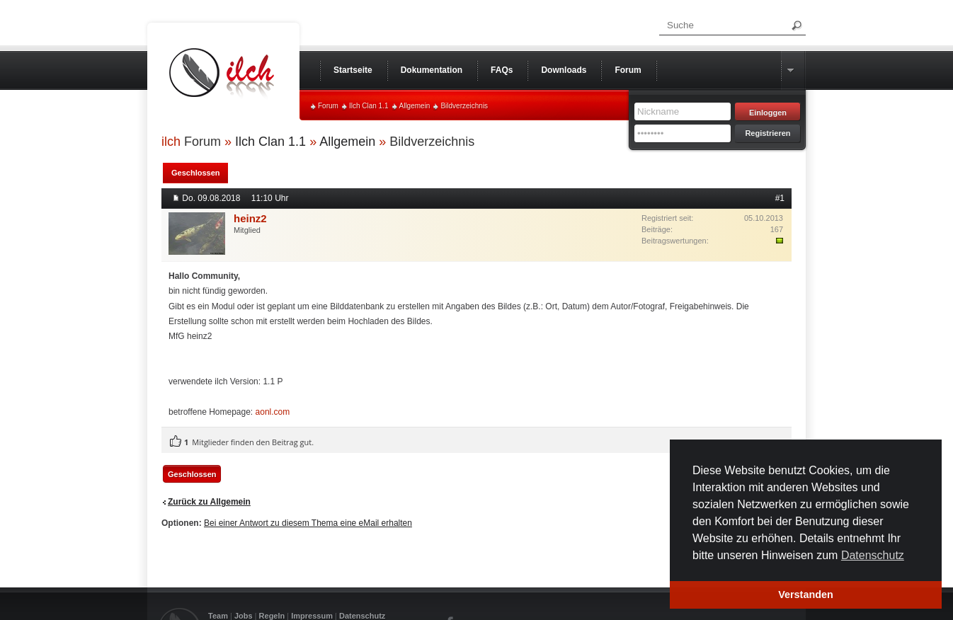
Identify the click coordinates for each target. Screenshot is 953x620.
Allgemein (414, 106)
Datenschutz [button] (872, 555)
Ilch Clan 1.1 (369, 106)
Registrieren (767, 133)
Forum (328, 106)
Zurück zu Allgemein (209, 502)
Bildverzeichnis (464, 106)
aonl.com (273, 412)
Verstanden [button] (805, 594)
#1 (779, 198)
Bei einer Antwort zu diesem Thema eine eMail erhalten (308, 523)
